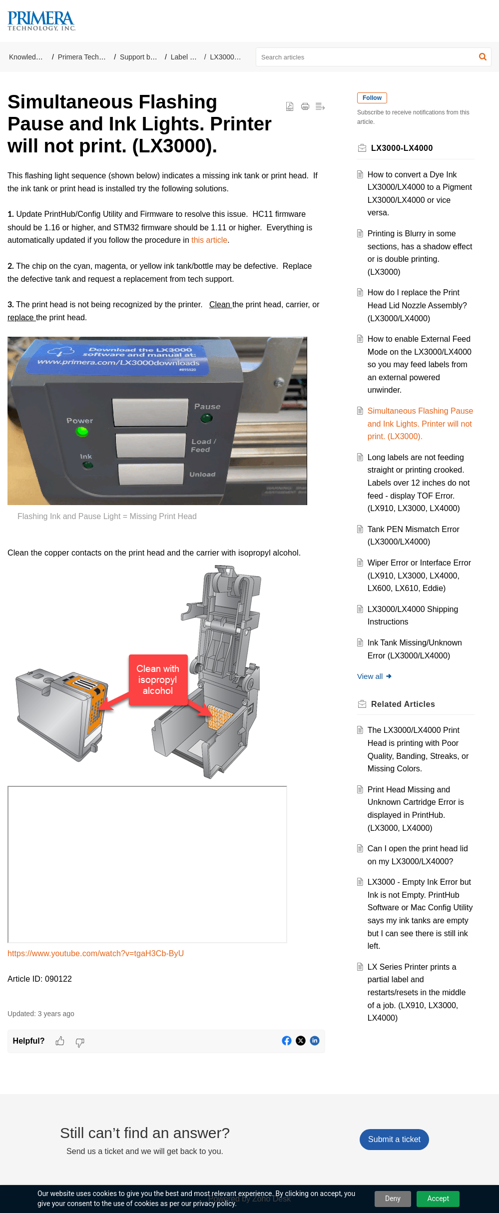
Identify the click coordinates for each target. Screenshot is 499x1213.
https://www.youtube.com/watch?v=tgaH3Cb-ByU (95, 953)
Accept (438, 1199)
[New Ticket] (394, 1139)
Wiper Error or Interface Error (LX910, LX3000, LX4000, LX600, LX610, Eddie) (419, 576)
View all (375, 676)
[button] (483, 57)
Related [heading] (403, 704)
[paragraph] (166, 583)
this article (209, 240)
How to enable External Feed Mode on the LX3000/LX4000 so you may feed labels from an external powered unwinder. (420, 364)
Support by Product (150, 57)
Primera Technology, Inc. (96, 57)
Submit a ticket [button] (394, 1139)
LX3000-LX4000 (235, 57)
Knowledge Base (35, 57)
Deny (393, 1199)
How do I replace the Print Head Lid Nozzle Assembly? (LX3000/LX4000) (417, 305)
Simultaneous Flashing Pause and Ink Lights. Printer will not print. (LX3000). (421, 424)
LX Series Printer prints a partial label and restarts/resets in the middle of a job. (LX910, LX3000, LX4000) (417, 992)
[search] (374, 56)
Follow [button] (372, 97)
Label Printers (192, 57)
